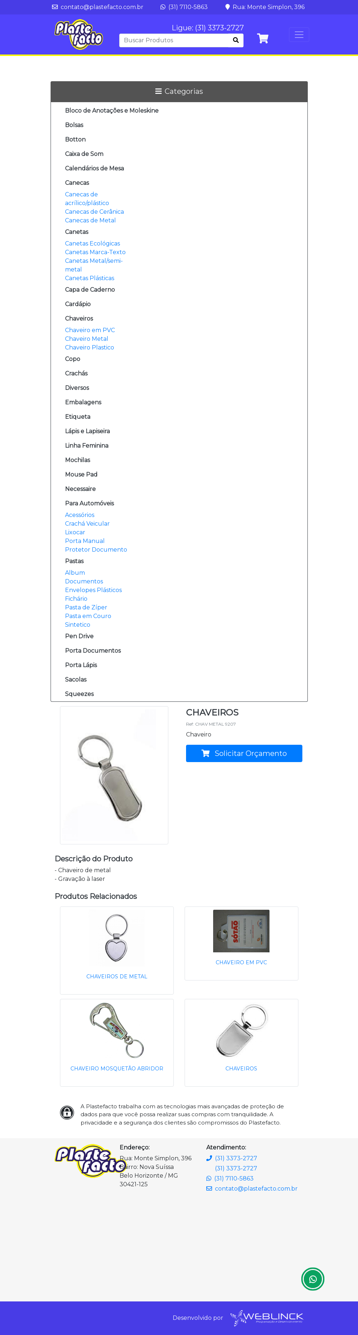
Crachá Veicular (87, 523)
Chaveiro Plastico (89, 347)
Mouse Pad (81, 474)
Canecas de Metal (90, 220)
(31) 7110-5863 (184, 7)
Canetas (76, 232)
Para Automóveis (89, 503)
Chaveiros (79, 318)
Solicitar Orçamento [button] (244, 753)
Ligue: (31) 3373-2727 (208, 27)
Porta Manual (85, 541)
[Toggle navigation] (299, 34)
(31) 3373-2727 (231, 1158)
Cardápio (78, 304)
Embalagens (83, 402)
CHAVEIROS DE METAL (116, 976)
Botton (75, 139)
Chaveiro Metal (86, 338)
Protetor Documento (96, 549)
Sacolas (75, 679)
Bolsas (74, 125)
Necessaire (80, 489)
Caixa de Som (84, 154)
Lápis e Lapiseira (87, 431)
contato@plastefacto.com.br (97, 7)
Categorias (179, 91)
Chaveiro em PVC (90, 330)
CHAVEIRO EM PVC (241, 962)
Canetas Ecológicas (92, 243)
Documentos (84, 581)
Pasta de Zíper (86, 607)
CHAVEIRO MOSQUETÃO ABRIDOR (116, 1068)
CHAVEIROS (241, 1068)
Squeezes (79, 694)
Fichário (76, 598)
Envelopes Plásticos (93, 590)
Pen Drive (79, 636)
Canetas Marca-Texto (95, 252)
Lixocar (75, 532)
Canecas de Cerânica (94, 211)
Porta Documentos (93, 650)
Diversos (77, 387)
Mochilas (77, 460)
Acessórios (79, 515)
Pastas (74, 561)
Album (75, 572)
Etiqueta (77, 416)
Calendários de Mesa (94, 168)
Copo (72, 359)
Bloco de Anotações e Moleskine (112, 110)
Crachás (76, 373)
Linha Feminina (86, 445)
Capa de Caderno (90, 289)
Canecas (77, 182)
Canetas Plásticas (89, 278)
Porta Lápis (81, 665)
